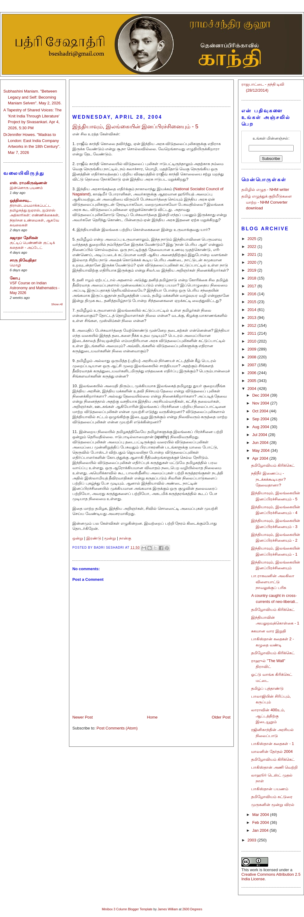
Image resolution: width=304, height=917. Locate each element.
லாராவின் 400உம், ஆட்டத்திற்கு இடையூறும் (268, 716)
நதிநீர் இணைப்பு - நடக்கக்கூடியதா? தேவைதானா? (268, 479)
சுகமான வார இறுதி (268, 631)
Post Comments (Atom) (117, 728)
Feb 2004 (261, 822)
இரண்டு (93, 538)
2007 (252, 365)
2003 (252, 840)
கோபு (15, 278)
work (254, 870)
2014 (252, 309)
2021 (252, 254)
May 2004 (261, 450)
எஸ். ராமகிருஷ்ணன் (28, 183)
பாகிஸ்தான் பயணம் (269, 789)
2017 (252, 286)
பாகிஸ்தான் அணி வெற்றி (274, 767)
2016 (252, 294)
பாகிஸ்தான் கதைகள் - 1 (272, 743)
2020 (252, 262)
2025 (252, 238)
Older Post (221, 717)
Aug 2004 (261, 427)
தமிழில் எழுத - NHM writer (265, 189)
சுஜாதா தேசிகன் (24, 237)
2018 (252, 278)
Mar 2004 (261, 814)
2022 (252, 246)
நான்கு (125, 538)
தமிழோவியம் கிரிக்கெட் (273, 465)
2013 (252, 317)
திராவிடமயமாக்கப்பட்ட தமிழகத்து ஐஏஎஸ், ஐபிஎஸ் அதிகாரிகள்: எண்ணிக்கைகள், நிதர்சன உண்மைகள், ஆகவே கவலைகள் (34, 215)
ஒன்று (77, 538)
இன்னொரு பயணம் (26, 188)
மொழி (15, 265)
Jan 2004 (261, 830)
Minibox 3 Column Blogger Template (127, 909)
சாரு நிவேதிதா (23, 260)
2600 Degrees (192, 909)
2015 (252, 301)
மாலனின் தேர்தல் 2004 (271, 751)
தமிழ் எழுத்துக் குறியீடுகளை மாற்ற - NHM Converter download (266, 202)
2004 (252, 388)
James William (167, 909)
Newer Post (82, 717)
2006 (252, 373)
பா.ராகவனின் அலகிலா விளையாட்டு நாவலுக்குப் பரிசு (272, 582)
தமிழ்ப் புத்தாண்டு (267, 688)
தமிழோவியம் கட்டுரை (271, 796)
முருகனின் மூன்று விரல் (272, 804)
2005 (252, 380)
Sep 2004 (261, 419)
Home (152, 717)
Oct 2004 (260, 411)
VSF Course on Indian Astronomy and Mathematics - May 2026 (35, 288)
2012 (252, 325)
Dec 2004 (261, 395)
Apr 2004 (260, 458)
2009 (252, 349)
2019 (252, 270)
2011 (252, 333)
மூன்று (110, 538)
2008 (252, 357)
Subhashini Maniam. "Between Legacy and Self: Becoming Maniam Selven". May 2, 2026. (32, 97)
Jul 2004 (260, 434)
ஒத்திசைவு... (21, 200)
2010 (252, 341)
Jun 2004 (261, 442)
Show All (57, 304)
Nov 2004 (261, 403)
